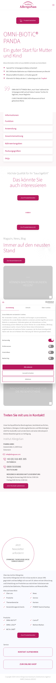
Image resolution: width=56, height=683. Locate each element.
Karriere (35, 603)
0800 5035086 (14, 467)
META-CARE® (10, 630)
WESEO (33, 680)
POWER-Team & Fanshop (41, 607)
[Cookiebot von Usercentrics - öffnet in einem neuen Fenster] (45, 302)
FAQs (7, 158)
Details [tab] (28, 308)
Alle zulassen (28, 367)
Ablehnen (28, 379)
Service (35, 598)
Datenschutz (40, 677)
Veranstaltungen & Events (15, 607)
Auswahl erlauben (28, 373)
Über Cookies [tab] (46, 308)
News (35, 593)
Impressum (31, 677)
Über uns (9, 593)
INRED (22, 680)
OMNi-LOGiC (11, 625)
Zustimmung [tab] (10, 308)
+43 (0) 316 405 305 (17, 459)
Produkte (9, 598)
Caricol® (35, 620)
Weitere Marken (38, 625)
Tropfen (44, 78)
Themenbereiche (12, 603)
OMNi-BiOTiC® (11, 620)
